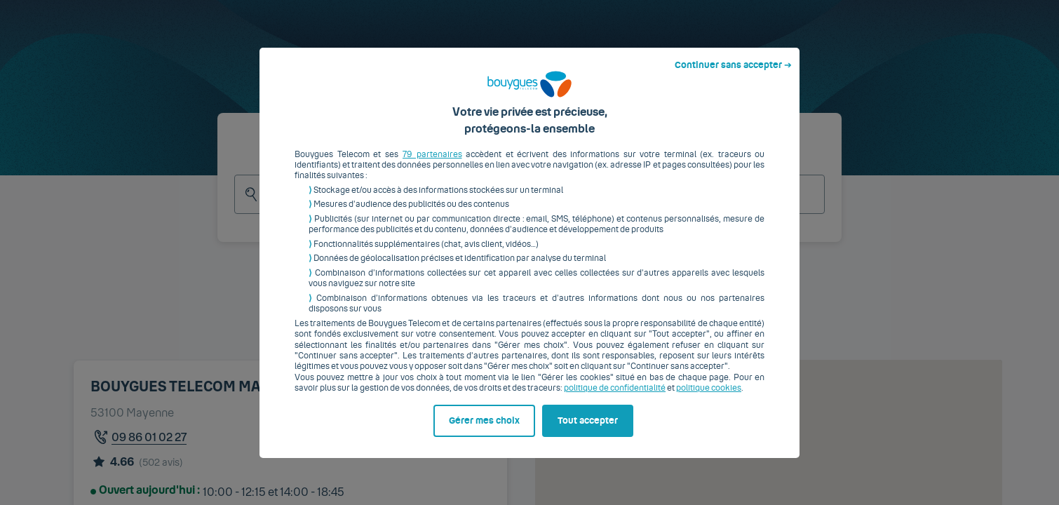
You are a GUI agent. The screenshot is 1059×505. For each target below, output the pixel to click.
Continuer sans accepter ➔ (733, 75)
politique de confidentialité (615, 399)
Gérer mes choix (484, 431)
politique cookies (708, 399)
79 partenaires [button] (432, 165)
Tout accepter (588, 431)
